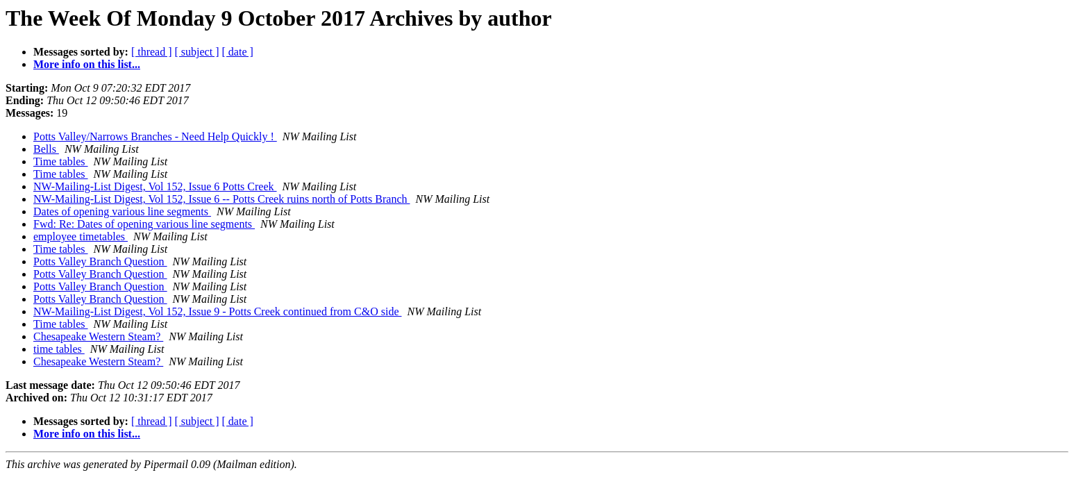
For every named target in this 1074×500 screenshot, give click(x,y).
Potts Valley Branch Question (100, 261)
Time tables (60, 161)
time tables (59, 349)
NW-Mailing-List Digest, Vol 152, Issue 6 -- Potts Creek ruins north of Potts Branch (221, 199)
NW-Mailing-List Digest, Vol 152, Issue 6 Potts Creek (155, 186)
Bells (46, 149)
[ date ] (237, 52)
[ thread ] (151, 52)
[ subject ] (197, 52)
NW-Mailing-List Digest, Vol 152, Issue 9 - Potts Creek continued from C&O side (217, 311)
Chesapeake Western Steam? (98, 336)
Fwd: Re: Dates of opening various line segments (144, 224)
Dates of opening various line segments (122, 211)
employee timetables (80, 236)
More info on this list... (86, 64)
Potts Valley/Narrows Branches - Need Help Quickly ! (155, 136)
